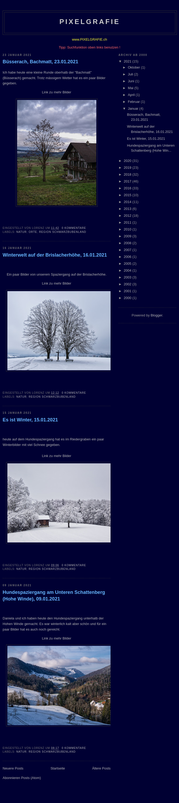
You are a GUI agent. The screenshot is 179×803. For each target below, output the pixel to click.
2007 (128, 250)
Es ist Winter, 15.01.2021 (30, 419)
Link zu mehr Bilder (56, 92)
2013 (128, 209)
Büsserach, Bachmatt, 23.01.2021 (40, 61)
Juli (131, 74)
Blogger (156, 315)
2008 (128, 243)
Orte (33, 231)
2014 (128, 202)
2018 (128, 174)
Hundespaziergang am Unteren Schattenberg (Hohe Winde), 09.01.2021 (54, 596)
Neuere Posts (13, 768)
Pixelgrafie (89, 22)
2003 (128, 277)
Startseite (58, 768)
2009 (128, 236)
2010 (128, 229)
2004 (128, 270)
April (132, 95)
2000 (128, 298)
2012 (128, 216)
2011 (128, 222)
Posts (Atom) (31, 778)
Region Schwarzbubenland (62, 231)
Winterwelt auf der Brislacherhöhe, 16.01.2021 (55, 255)
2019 (128, 168)
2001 (128, 291)
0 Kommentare (74, 228)
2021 (128, 61)
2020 (128, 161)
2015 (128, 195)
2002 (128, 284)
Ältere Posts (101, 768)
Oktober (134, 67)
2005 (128, 264)
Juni (131, 81)
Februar (134, 102)
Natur (21, 231)
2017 (128, 181)
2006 (128, 257)
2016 (128, 188)
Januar (133, 108)
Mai (131, 88)
